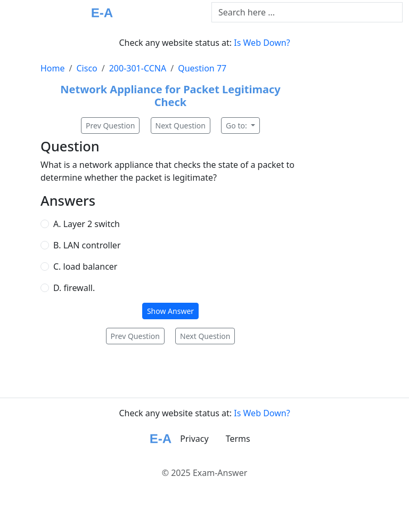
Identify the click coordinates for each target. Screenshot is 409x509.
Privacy (194, 439)
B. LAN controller (87, 245)
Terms (238, 439)
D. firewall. (74, 288)
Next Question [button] (181, 125)
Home (52, 68)
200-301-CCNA (138, 68)
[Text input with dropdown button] (307, 12)
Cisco (86, 68)
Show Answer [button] (170, 311)
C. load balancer (85, 266)
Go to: (237, 125)
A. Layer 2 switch (86, 224)
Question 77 (202, 68)
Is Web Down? (262, 43)
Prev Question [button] (110, 125)
